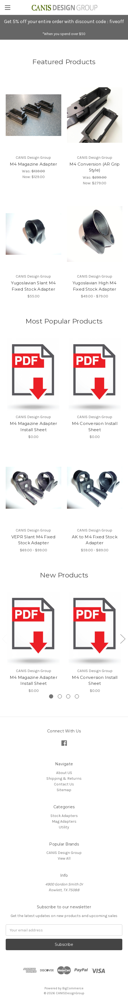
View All (64, 858)
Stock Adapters (64, 815)
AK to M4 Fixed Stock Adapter (94, 540)
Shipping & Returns (64, 778)
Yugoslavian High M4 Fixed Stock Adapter (95, 286)
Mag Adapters (64, 821)
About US (64, 772)
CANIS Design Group (64, 852)
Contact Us (64, 784)
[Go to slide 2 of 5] (122, 638)
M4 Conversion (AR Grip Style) (94, 167)
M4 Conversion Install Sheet (94, 426)
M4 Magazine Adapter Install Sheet (33, 426)
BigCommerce (73, 988)
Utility (64, 827)
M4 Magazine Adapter (33, 164)
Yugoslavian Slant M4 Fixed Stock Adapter (33, 286)
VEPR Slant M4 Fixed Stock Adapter (33, 540)
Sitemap (64, 790)
